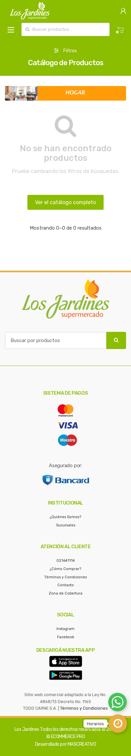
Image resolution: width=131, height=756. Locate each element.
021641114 (65, 560)
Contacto (65, 585)
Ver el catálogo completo (65, 202)
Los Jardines (27, 729)
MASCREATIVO (82, 744)
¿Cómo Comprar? (65, 569)
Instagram (65, 629)
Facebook (65, 637)
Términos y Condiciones (65, 577)
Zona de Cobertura (65, 593)
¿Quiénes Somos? (65, 517)
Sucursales (65, 525)
